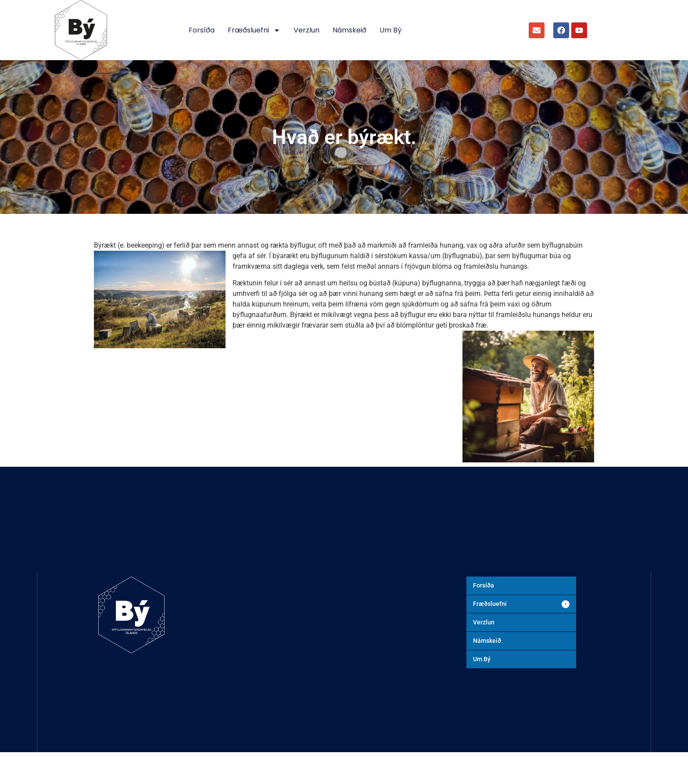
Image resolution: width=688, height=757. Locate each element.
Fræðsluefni (254, 30)
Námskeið (349, 30)
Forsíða (202, 30)
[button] (521, 604)
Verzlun (306, 30)
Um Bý (390, 30)
